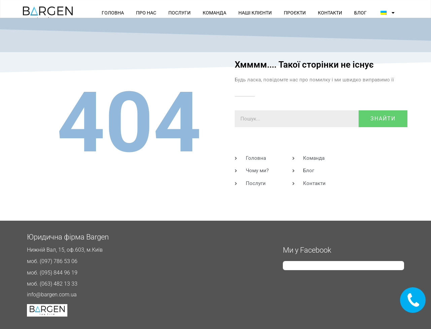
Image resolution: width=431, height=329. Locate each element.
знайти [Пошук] (383, 118)
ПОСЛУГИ (179, 12)
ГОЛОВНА (113, 12)
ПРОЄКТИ (295, 12)
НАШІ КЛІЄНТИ (255, 12)
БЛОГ (360, 12)
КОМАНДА (214, 12)
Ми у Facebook (307, 250)
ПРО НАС (146, 12)
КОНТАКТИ (330, 12)
